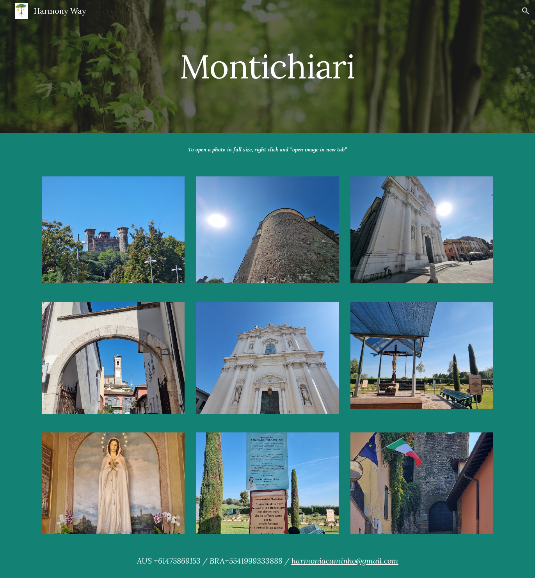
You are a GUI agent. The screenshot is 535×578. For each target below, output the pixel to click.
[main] (267, 66)
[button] (525, 11)
